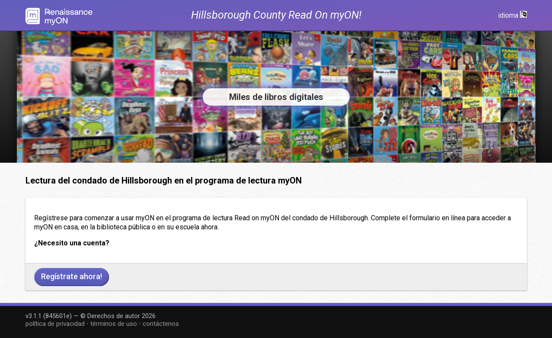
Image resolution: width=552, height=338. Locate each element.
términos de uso (113, 324)
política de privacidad (55, 324)
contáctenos (161, 324)
